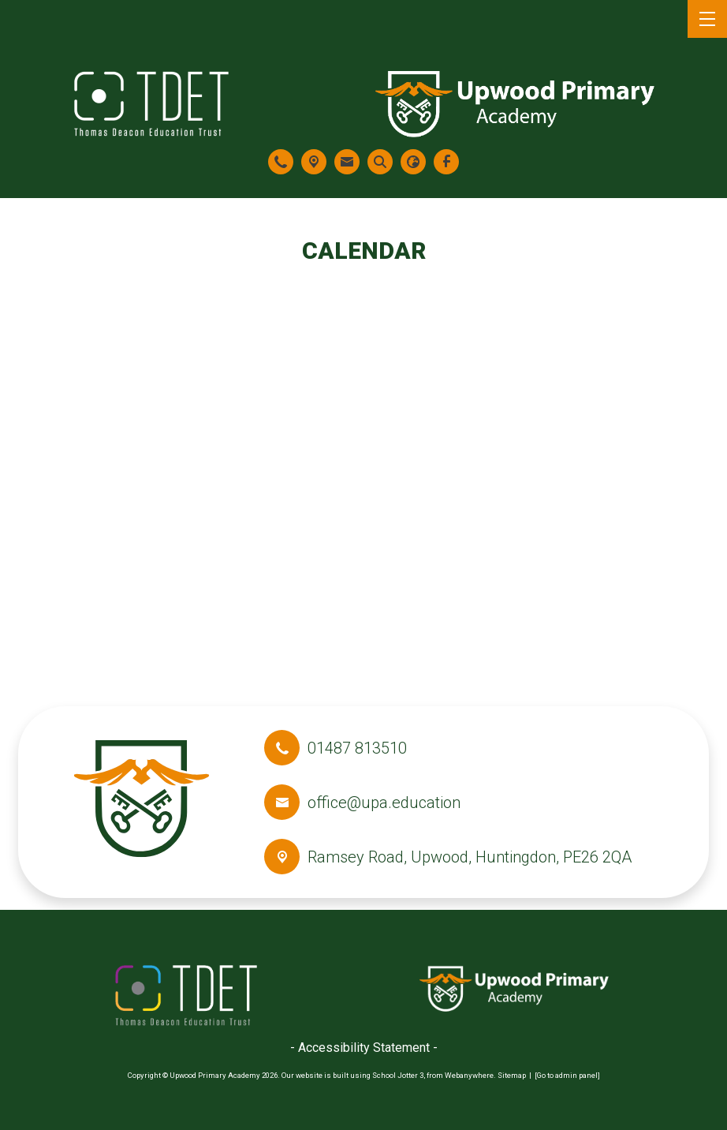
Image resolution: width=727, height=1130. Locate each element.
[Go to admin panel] (567, 1075)
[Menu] (707, 19)
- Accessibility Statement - (364, 1047)
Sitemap (512, 1075)
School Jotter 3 (397, 1075)
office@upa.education (384, 802)
